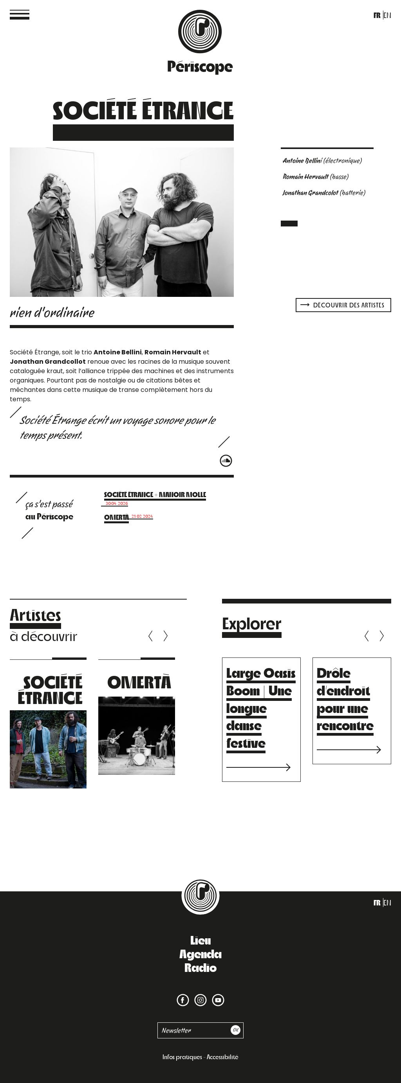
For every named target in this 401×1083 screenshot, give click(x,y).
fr (377, 15)
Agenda (200, 953)
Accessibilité (222, 1056)
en (387, 15)
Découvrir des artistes (342, 304)
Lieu (200, 939)
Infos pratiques (182, 1056)
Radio (200, 966)
